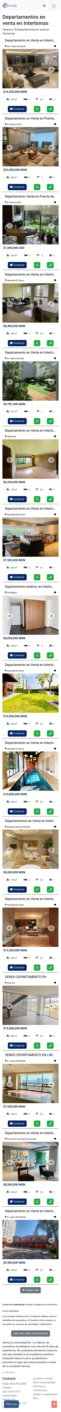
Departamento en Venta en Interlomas (32, 40)
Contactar (17, 108)
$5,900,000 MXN (14, 1262)
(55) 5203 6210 (11, 1391)
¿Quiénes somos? (43, 1378)
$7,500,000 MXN (14, 560)
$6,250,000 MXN (14, 482)
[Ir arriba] (54, 1404)
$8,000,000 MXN (14, 638)
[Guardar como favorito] (55, 46)
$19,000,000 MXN (15, 1028)
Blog (35, 1398)
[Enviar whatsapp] (37, 109)
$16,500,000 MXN (15, 91)
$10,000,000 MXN (15, 794)
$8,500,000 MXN (14, 1184)
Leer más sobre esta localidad (30, 1333)
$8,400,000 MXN (14, 326)
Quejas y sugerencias (45, 1394)
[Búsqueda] (44, 6)
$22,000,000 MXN (15, 169)
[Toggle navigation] (53, 6)
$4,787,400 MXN (14, 404)
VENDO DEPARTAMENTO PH (25, 977)
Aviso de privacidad (44, 1382)
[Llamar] (50, 109)
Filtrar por (11, 1404)
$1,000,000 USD (13, 248)
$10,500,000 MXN (15, 716)
